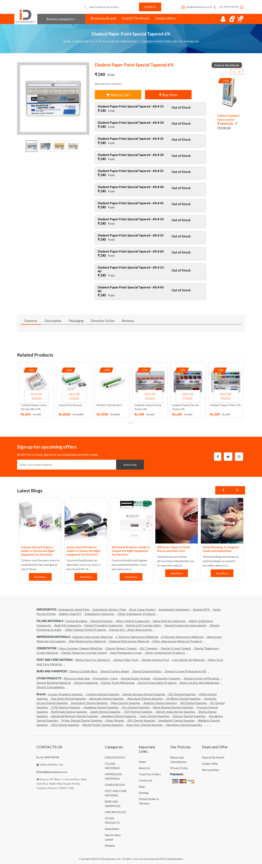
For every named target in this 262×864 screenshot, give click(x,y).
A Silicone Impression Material (182, 636)
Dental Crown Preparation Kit (186, 671)
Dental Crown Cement (176, 648)
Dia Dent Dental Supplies (68, 698)
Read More (40, 576)
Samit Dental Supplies (106, 711)
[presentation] (234, 72)
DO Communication (171, 858)
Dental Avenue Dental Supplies (144, 694)
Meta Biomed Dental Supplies (173, 707)
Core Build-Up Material (188, 659)
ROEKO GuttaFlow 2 (109, 405)
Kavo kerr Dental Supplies (145, 724)
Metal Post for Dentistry (93, 659)
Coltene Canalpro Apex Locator (228, 117)
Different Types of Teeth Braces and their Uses (173, 549)
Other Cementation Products (165, 652)
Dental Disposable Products (157, 682)
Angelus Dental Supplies (160, 703)
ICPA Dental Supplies (66, 707)
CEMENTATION (115, 784)
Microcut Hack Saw (77, 678)
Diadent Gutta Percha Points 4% (147, 407)
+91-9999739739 (226, 6)
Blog (142, 786)
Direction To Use (103, 321)
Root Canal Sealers (142, 609)
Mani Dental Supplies (125, 703)
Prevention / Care (105, 678)
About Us (144, 768)
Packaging (76, 321)
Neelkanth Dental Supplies (176, 720)
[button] (53, 98)
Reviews (128, 321)
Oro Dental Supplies (136, 707)
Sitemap (143, 792)
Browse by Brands (103, 18)
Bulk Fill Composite (68, 625)
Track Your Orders (150, 774)
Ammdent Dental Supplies (119, 716)
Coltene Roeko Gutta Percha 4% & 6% (34, 407)
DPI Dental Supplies (141, 720)
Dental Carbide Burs (84, 671)
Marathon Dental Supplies (184, 724)
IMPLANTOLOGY (115, 812)
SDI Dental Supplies (182, 694)
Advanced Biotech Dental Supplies (74, 716)
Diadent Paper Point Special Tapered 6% (171, 41)
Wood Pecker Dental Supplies (103, 724)
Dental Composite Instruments (185, 625)
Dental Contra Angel (115, 671)
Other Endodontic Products (137, 613)
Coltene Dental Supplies (103, 694)
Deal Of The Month (136, 18)
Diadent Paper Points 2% (225, 405)
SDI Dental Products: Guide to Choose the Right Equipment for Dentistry (131, 551)
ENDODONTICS (84, 41)
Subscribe (130, 464)
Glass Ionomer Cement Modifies (81, 648)
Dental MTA (201, 609)
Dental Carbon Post (155, 659)
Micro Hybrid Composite (133, 621)
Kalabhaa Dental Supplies (101, 707)
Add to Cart (118, 94)
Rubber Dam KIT (70, 613)
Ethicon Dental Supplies (189, 716)
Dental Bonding (76, 621)
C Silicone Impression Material (137, 636)
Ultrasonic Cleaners (167, 678)
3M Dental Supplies (193, 703)
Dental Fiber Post (126, 659)
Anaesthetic (112, 828)
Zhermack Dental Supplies (145, 698)
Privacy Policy (179, 768)
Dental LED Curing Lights (143, 625)
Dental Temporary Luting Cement (84, 652)
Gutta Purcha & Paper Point (118, 41)
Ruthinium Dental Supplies (69, 711)
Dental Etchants (101, 621)
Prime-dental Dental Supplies (82, 720)
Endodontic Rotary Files (109, 609)
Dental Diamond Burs (147, 671)
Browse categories (61, 19)
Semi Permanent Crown (126, 652)
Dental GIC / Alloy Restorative (130, 629)
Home (67, 41)
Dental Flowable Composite (103, 625)
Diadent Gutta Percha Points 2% (185, 407)
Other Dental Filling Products (85, 629)
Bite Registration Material (87, 641)
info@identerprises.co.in (196, 6)
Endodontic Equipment (174, 609)
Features (30, 321)
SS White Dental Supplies (183, 698)
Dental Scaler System (135, 678)
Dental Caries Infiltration (201, 678)
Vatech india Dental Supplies (175, 711)
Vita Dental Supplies (65, 724)
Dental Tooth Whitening (118, 682)
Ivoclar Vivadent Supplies (65, 694)
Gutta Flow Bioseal (70, 405)
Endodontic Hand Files (74, 609)
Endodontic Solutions (99, 613)
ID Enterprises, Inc (110, 858)
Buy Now (168, 94)
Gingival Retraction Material (129, 641)
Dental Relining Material (54, 682)
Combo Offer (210, 763)
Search (150, 7)
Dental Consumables (51, 687)
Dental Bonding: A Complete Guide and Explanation (221, 549)
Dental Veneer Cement (121, 648)
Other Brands (115, 720)
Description (53, 321)
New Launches (210, 769)
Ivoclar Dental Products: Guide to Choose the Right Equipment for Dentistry (83, 551)
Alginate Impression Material (92, 636)
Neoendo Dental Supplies (106, 698)
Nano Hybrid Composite (169, 621)
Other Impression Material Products (177, 641)
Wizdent (110, 845)
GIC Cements (149, 648)
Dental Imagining (86, 682)
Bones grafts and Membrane (199, 682)
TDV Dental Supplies (138, 711)
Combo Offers (165, 18)
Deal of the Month (213, 757)
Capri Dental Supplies (155, 716)
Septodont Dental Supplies (89, 703)
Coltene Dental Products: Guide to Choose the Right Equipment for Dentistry (38, 551)
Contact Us (145, 780)
